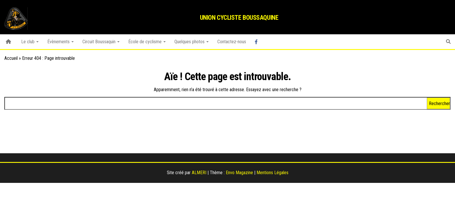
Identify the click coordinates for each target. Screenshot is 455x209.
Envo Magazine (239, 172)
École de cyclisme (147, 41)
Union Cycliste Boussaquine (239, 17)
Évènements (60, 41)
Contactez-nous (231, 41)
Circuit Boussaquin (101, 41)
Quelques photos (191, 41)
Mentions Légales (272, 172)
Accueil (11, 58)
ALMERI (199, 172)
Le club (30, 41)
